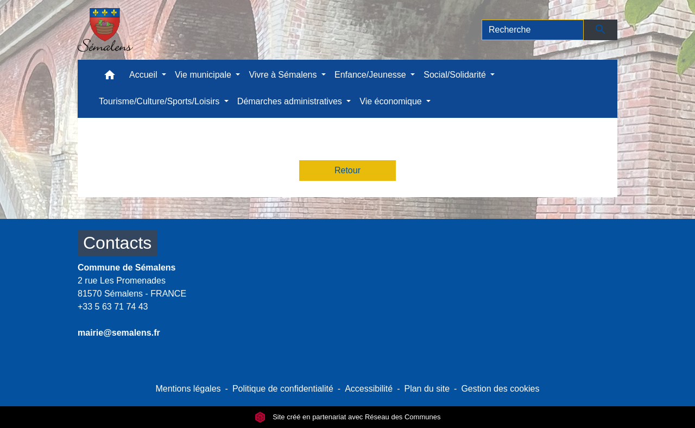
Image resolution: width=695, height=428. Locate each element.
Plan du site (427, 388)
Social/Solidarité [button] (456, 74)
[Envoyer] (601, 30)
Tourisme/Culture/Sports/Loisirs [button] (160, 101)
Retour (347, 170)
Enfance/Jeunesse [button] (371, 74)
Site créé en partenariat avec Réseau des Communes (348, 417)
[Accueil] (105, 29)
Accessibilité (369, 388)
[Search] (533, 30)
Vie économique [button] (391, 101)
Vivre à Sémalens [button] (284, 74)
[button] (109, 77)
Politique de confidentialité (282, 388)
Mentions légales (187, 388)
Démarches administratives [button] (290, 101)
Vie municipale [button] (204, 74)
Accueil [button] (144, 74)
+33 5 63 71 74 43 (113, 306)
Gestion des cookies (500, 388)
